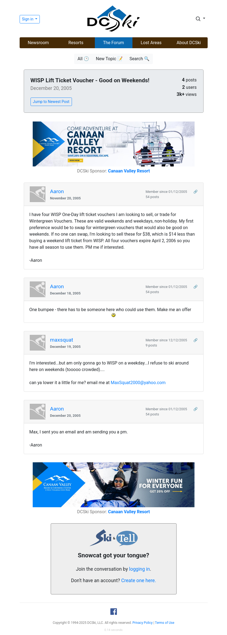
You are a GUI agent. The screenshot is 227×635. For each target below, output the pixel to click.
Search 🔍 (139, 58)
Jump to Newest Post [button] (51, 101)
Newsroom (38, 42)
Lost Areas (151, 42)
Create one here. (138, 580)
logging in (139, 569)
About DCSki (189, 42)
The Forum (113, 42)
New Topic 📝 (109, 58)
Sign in (28, 19)
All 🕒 (83, 58)
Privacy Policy (142, 623)
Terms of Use (164, 623)
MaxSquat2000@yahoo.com (138, 382)
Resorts (75, 42)
